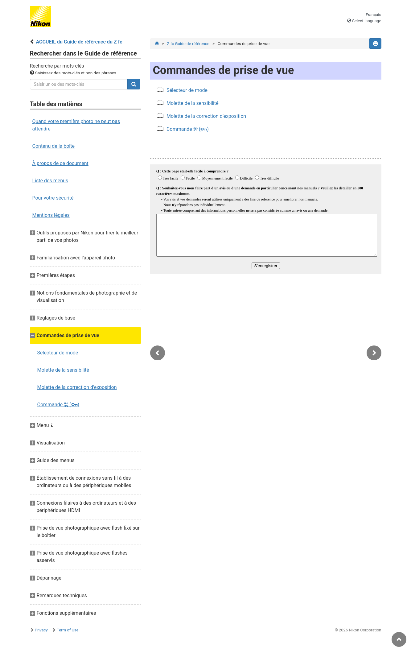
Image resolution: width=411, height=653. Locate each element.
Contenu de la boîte (53, 146)
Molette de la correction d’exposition (77, 387)
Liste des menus (50, 181)
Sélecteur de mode (57, 353)
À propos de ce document (60, 163)
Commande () (58, 404)
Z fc (188, 43)
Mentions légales (51, 215)
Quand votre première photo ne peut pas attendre (76, 125)
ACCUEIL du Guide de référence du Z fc (79, 42)
